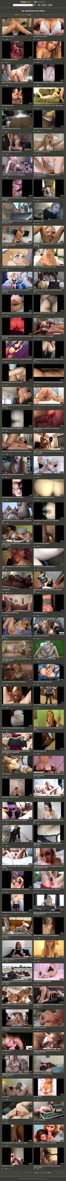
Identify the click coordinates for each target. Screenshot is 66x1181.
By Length (28, 15)
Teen (25, 2)
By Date (17, 15)
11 (45, 15)
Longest (50, 5)
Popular (44, 5)
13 (50, 15)
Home (35, 2)
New (39, 5)
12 (47, 15)
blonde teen (42, 2)
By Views (22, 15)
